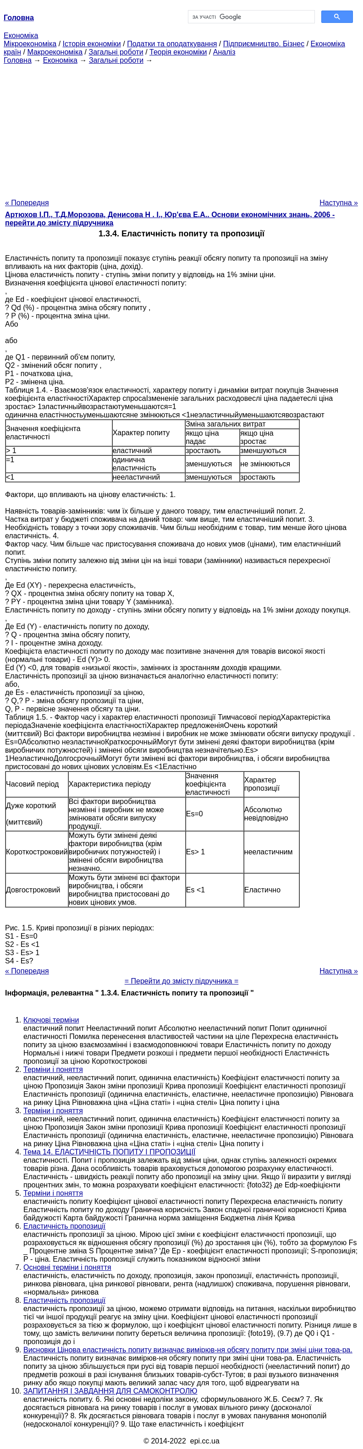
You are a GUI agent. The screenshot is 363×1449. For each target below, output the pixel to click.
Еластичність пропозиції (64, 1226)
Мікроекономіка (30, 44)
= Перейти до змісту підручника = (182, 981)
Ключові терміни (51, 1020)
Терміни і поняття (53, 1069)
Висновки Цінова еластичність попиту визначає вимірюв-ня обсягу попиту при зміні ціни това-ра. (187, 1350)
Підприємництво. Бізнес (264, 44)
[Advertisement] (181, 129)
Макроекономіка (54, 52)
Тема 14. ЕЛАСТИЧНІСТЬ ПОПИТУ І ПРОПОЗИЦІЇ (109, 1152)
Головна (18, 60)
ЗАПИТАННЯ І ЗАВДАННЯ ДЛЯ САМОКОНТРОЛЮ (110, 1391)
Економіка (21, 35)
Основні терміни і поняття (67, 1267)
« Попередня (27, 203)
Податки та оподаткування (172, 44)
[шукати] (250, 17)
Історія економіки (92, 44)
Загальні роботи (115, 52)
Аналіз (224, 52)
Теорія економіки (178, 52)
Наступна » (338, 203)
